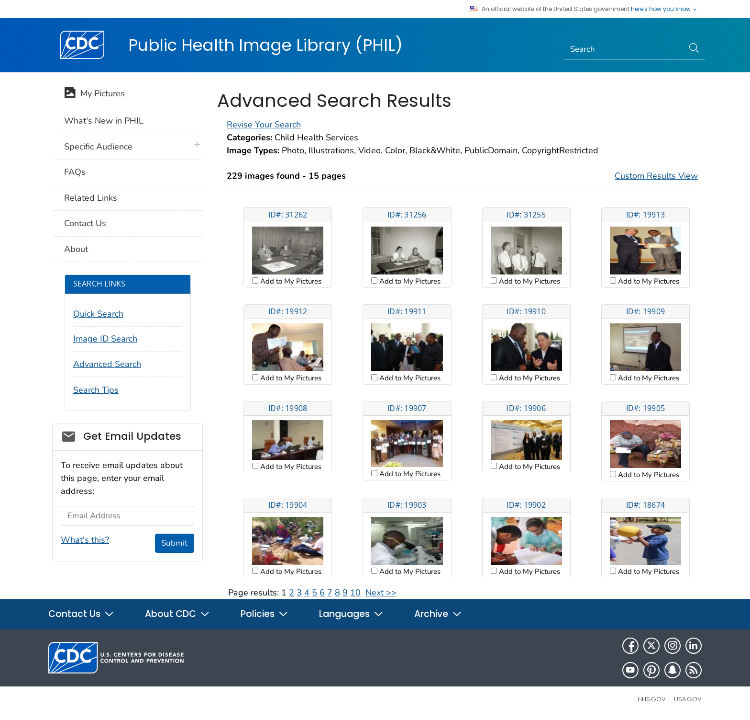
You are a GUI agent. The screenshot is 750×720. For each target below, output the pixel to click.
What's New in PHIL (103, 120)
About (76, 249)
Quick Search (98, 314)
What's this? (85, 540)
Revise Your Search (264, 124)
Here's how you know (664, 9)
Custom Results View (656, 176)
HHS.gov (652, 699)
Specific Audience (98, 146)
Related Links (90, 198)
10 (355, 592)
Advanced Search (107, 364)
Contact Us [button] (81, 613)
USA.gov (688, 699)
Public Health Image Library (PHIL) (265, 45)
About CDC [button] (177, 613)
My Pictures (94, 94)
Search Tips (96, 390)
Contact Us (85, 223)
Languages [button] (351, 613)
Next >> (381, 592)
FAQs (75, 172)
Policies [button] (264, 613)
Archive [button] (438, 613)
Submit (174, 543)
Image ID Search (105, 338)
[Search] (624, 49)
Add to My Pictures (289, 281)
